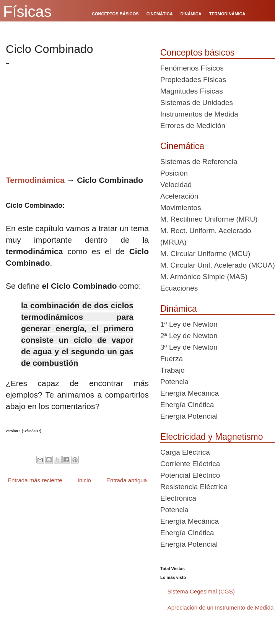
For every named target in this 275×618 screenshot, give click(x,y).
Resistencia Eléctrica (194, 487)
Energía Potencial (189, 416)
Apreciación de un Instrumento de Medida (221, 607)
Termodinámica (35, 180)
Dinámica (178, 309)
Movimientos (180, 208)
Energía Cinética (187, 405)
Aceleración (179, 196)
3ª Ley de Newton (189, 347)
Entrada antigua (126, 480)
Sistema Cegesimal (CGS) (201, 591)
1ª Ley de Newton (189, 324)
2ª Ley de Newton (189, 336)
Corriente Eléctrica (190, 464)
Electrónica (178, 498)
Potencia (174, 382)
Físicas (27, 11)
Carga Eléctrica (185, 452)
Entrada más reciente (35, 480)
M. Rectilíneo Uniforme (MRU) (208, 219)
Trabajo (172, 370)
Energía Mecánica (189, 393)
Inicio (84, 480)
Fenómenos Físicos (192, 68)
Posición (174, 173)
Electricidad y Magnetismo (211, 437)
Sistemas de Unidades (196, 103)
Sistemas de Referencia (199, 162)
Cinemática (182, 146)
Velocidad (176, 185)
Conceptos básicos (197, 53)
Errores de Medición (192, 126)
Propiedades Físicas (193, 80)
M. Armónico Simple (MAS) (203, 277)
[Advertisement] (82, 117)
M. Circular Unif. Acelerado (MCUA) (217, 265)
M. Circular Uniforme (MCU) (205, 254)
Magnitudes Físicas (191, 91)
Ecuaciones (179, 288)
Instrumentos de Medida (199, 114)
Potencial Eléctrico (190, 475)
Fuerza (171, 359)
